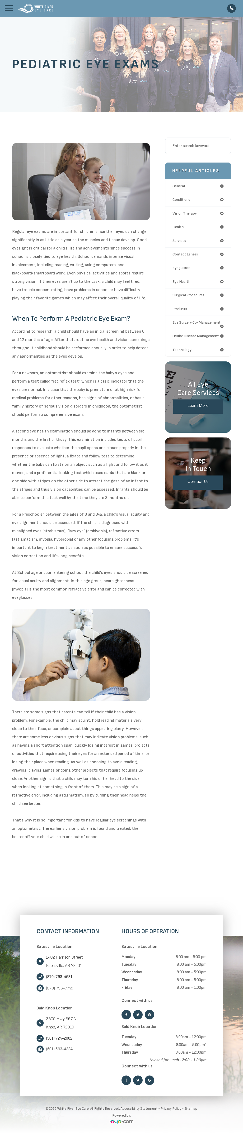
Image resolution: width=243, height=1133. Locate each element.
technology (183, 355)
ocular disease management (197, 342)
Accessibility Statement (139, 1108)
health (178, 227)
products (180, 310)
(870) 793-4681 (59, 977)
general (179, 186)
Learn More (198, 412)
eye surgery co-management (187, 326)
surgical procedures (190, 296)
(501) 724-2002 (59, 1038)
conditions (182, 199)
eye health (182, 282)
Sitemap (190, 1108)
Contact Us (198, 488)
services (180, 241)
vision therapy (186, 213)
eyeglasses (182, 269)
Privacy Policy (171, 1108)
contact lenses (186, 255)
